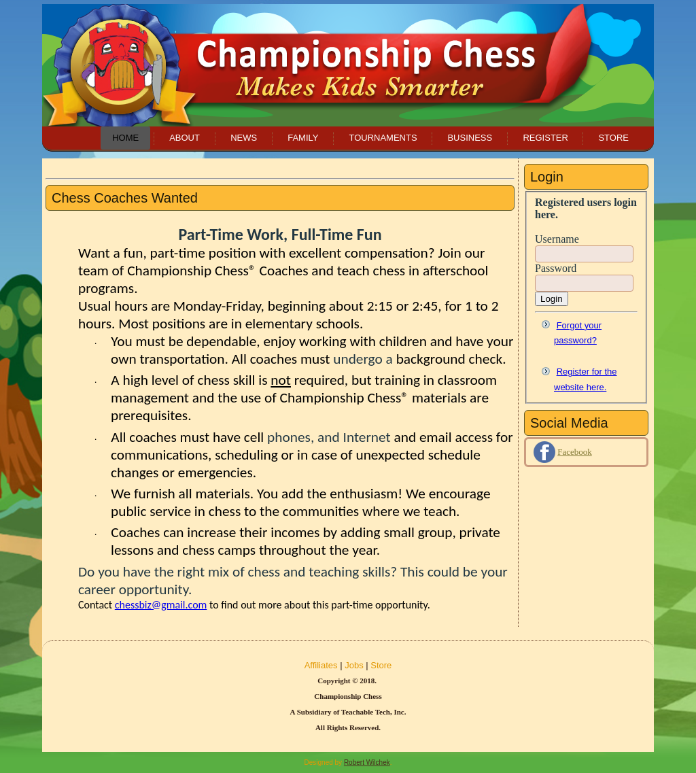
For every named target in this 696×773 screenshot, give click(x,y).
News (243, 138)
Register (545, 138)
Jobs (354, 665)
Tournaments (383, 138)
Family (303, 138)
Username (557, 239)
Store (613, 138)
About (184, 138)
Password (555, 268)
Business (469, 138)
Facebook (574, 452)
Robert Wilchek (367, 762)
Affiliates (321, 665)
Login (551, 299)
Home (125, 138)
